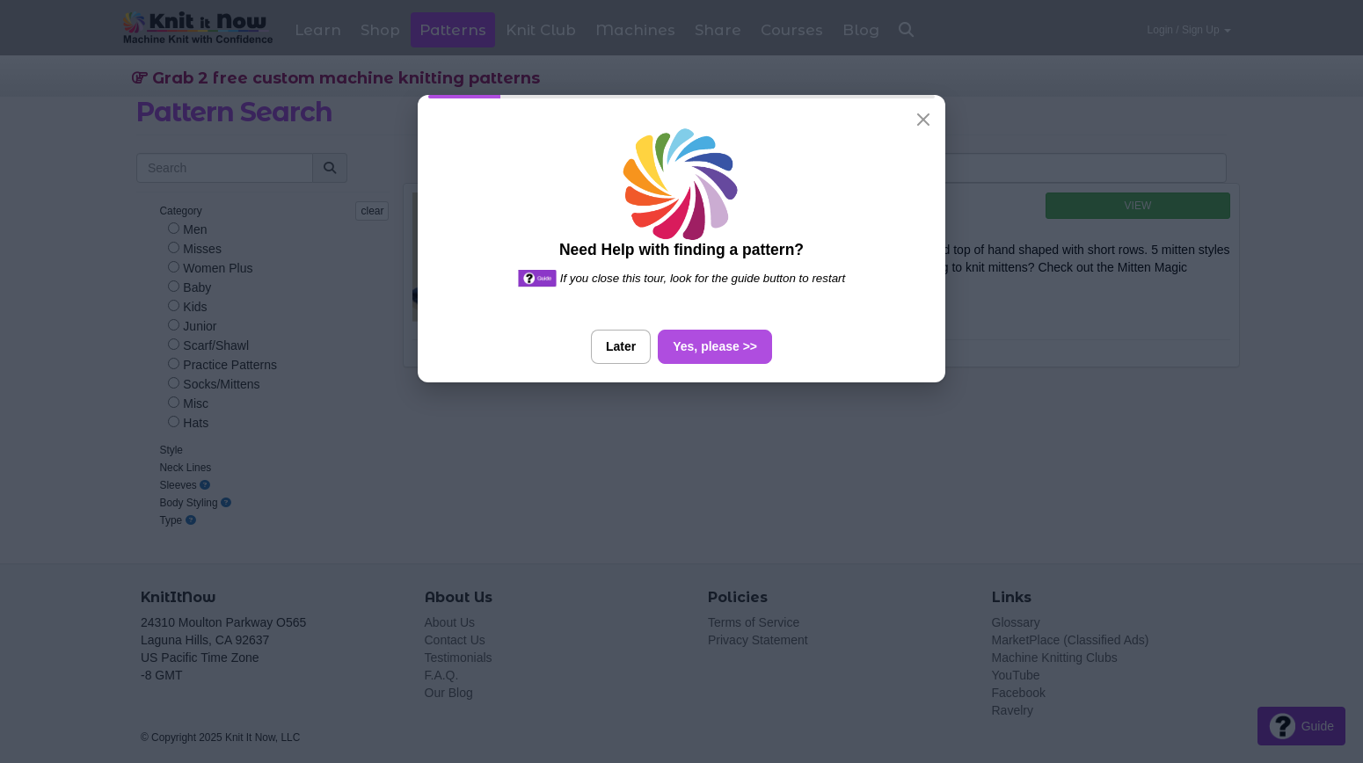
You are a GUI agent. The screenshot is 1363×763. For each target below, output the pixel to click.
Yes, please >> (715, 346)
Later (621, 346)
